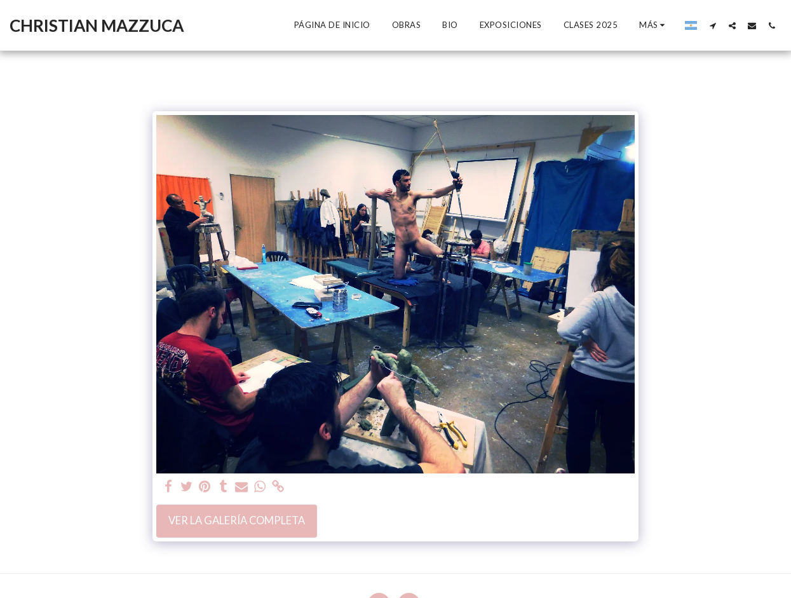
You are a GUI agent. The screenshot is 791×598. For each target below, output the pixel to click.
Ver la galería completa (236, 520)
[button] (712, 25)
